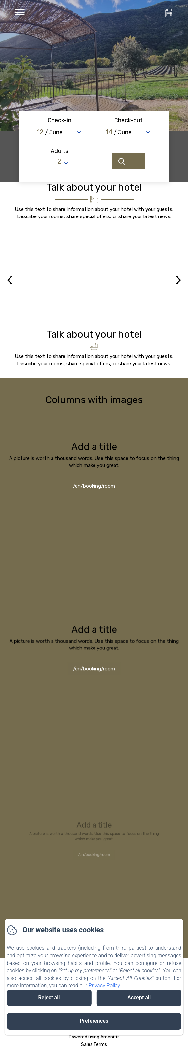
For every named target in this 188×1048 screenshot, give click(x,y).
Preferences (94, 1021)
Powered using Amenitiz (94, 1037)
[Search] (128, 161)
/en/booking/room (94, 487)
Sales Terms (94, 1044)
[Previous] (10, 280)
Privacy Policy (104, 985)
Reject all (49, 997)
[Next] (177, 280)
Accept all (139, 997)
